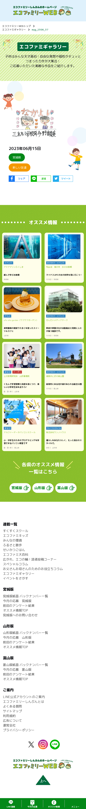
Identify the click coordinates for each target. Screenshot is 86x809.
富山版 (62, 487)
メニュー (75, 806)
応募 (32, 806)
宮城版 (16, 487)
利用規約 (9, 716)
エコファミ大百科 (15, 555)
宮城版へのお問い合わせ (20, 615)
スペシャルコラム (15, 564)
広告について (12, 720)
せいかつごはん (14, 550)
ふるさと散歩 (12, 545)
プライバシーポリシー (19, 730)
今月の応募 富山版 (17, 670)
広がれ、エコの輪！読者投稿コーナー (30, 559)
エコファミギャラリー (14, 29)
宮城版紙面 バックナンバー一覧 (25, 596)
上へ (43, 781)
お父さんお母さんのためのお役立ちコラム (33, 569)
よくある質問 (12, 706)
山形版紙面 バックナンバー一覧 (25, 633)
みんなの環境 (12, 540)
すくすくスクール (15, 531)
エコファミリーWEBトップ (16, 26)
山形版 (39, 487)
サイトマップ (12, 711)
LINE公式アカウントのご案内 (24, 697)
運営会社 (9, 725)
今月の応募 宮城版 (17, 601)
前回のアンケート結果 (19, 605)
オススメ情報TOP (15, 610)
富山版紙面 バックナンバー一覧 (25, 665)
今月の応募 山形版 (17, 637)
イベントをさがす (15, 578)
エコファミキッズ (15, 536)
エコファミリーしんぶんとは (23, 701)
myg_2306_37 (40, 29)
